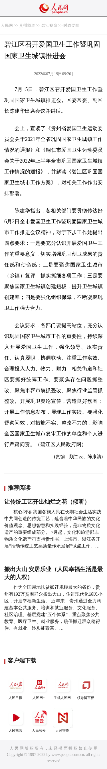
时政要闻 (71, 25)
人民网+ (39, 687)
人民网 (7, 25)
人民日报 (16, 687)
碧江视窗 (49, 25)
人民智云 (39, 720)
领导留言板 (86, 687)
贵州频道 (27, 25)
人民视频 (16, 720)
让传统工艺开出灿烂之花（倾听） (47, 502)
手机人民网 (63, 687)
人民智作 (63, 720)
